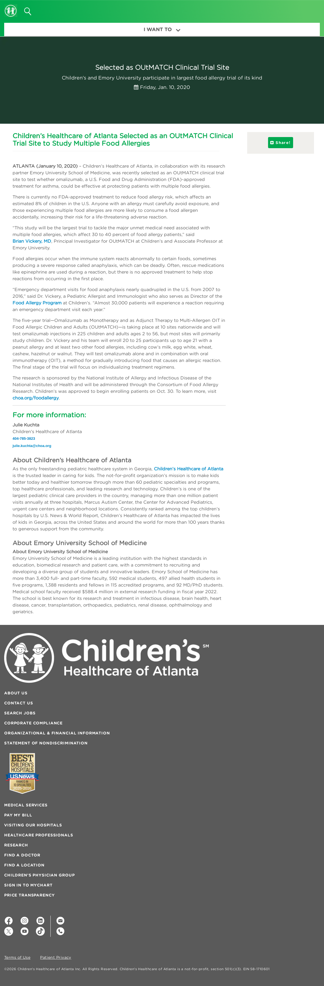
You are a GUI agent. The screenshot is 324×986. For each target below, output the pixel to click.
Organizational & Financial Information (57, 733)
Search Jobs (19, 713)
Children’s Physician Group (39, 875)
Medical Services (26, 805)
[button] (309, 9)
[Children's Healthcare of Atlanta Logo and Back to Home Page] (10, 7)
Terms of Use (17, 957)
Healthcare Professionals (38, 835)
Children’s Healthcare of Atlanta (188, 468)
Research (16, 845)
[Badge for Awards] (22, 773)
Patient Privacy (55, 957)
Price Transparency (29, 895)
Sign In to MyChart (28, 885)
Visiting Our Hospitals (33, 825)
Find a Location (24, 865)
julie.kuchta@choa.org (32, 446)
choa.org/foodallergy (36, 398)
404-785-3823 (24, 438)
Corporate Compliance (33, 723)
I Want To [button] (162, 29)
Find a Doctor (22, 855)
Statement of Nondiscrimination (46, 743)
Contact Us (18, 703)
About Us (16, 693)
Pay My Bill (18, 815)
